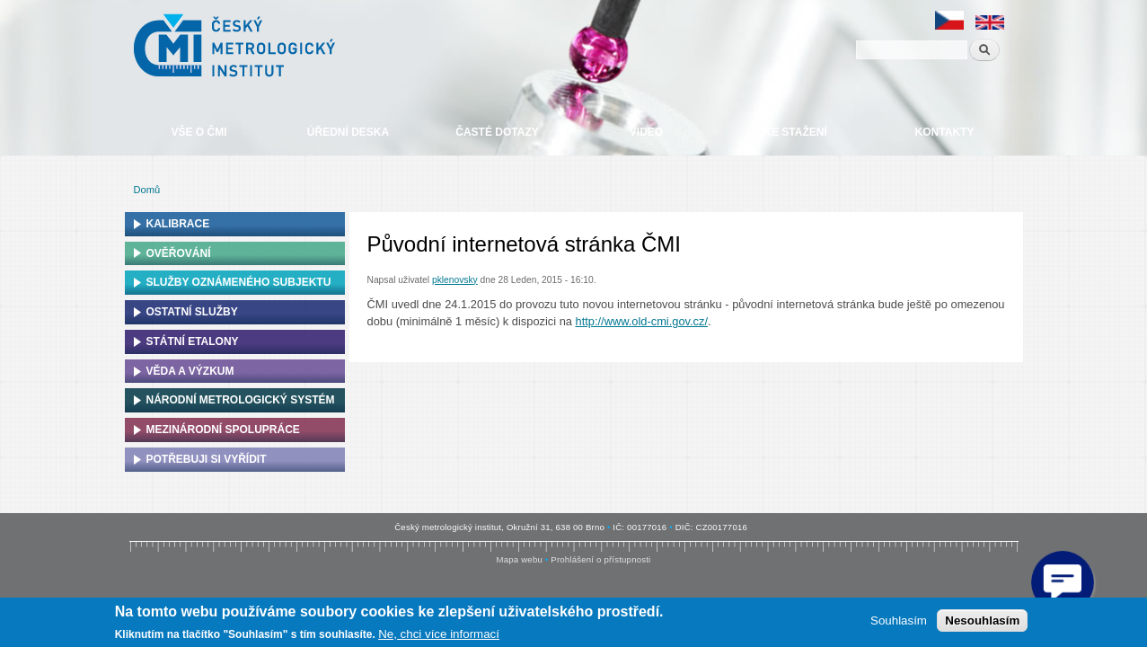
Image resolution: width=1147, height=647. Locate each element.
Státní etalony (192, 341)
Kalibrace (178, 223)
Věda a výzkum (190, 371)
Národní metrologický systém (240, 400)
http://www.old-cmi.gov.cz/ (642, 321)
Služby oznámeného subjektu (238, 282)
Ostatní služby (192, 312)
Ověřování (178, 253)
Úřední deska (348, 132)
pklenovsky (455, 280)
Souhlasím (898, 620)
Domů (147, 189)
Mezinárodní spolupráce (223, 429)
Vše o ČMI (198, 132)
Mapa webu (520, 559)
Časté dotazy (496, 132)
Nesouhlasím (982, 620)
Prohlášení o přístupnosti (600, 559)
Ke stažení (794, 132)
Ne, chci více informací (438, 634)
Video (646, 132)
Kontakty (945, 132)
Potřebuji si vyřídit (206, 459)
